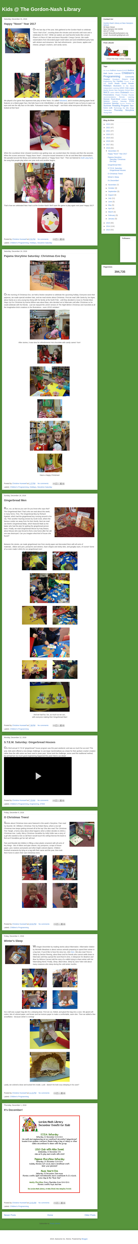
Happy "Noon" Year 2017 (20, 23)
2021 (108, 131)
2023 (108, 124)
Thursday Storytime (124, 110)
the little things (128, 108)
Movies (111, 90)
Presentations (108, 95)
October (111, 188)
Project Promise (121, 95)
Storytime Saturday (44, 243)
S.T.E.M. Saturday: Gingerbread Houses (29, 742)
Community (129, 77)
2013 (108, 230)
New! (132, 90)
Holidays (33, 243)
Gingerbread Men (15, 500)
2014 (108, 226)
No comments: (43, 239)
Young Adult (107, 112)
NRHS (117, 92)
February (112, 215)
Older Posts (90, 1215)
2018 (108, 141)
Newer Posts (10, 1215)
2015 (108, 223)
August (111, 195)
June (110, 202)
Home (50, 1215)
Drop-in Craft (128, 79)
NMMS (112, 92)
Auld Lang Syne (87, 158)
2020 (108, 134)
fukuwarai (63, 101)
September (112, 191)
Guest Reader (128, 83)
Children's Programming (19, 243)
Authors (113, 70)
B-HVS (124, 70)
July (110, 198)
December (112, 151)
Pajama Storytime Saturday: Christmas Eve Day (35, 256)
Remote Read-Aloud (111, 99)
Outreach (124, 92)
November (112, 185)
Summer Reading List (127, 103)
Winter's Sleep (13, 940)
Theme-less (107, 110)
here (72, 952)
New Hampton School (122, 90)
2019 (108, 138)
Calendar (117, 73)
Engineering (34, 804)
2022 (108, 128)
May (110, 205)
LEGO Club (124, 88)
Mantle (105, 90)
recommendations (109, 97)
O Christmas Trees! (16, 817)
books (110, 73)
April (110, 208)
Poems (132, 92)
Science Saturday (119, 101)
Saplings (131, 99)
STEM (42, 804)
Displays (106, 79)
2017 (108, 145)
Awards (119, 70)
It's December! (13, 1109)
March (111, 212)
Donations (116, 79)
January (111, 219)
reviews (124, 99)
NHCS (106, 92)
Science (106, 101)
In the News (128, 86)
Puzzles (131, 95)
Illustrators (117, 86)
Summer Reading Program (116, 105)
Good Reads (114, 83)
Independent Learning (111, 88)
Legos (131, 88)
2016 (108, 148)
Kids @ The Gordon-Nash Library (41, 9)
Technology (118, 108)
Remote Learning (126, 97)
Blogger (84, 1239)
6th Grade (106, 70)
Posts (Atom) (55, 1223)
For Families (118, 81)
